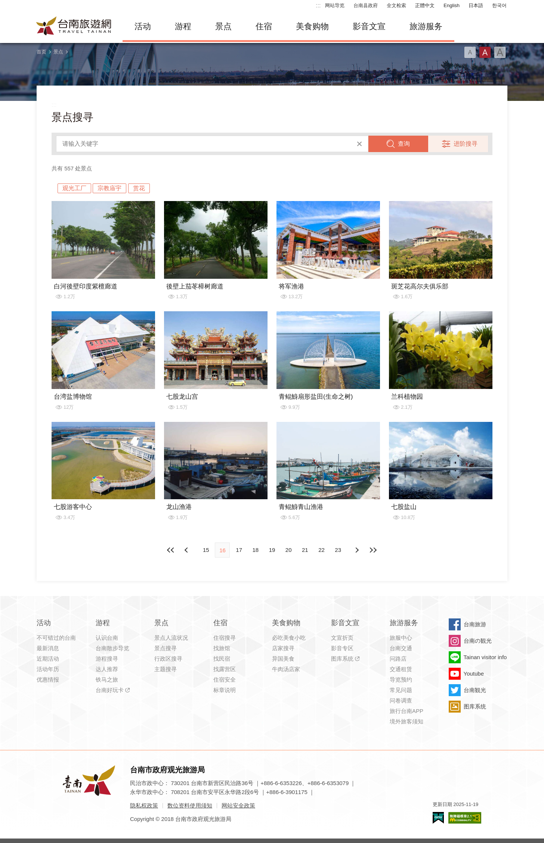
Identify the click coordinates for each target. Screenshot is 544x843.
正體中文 (425, 5)
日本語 (476, 5)
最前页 (170, 550)
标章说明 (224, 690)
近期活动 (48, 658)
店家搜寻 (283, 648)
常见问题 (401, 690)
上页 (356, 550)
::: (318, 5)
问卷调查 (401, 700)
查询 (404, 143)
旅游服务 (425, 26)
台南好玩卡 (110, 690)
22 (321, 550)
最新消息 (48, 648)
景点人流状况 (171, 637)
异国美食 (283, 658)
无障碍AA (464, 818)
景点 (223, 26)
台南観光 (475, 690)
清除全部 (359, 144)
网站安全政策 (238, 805)
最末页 (373, 550)
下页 (187, 550)
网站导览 (334, 5)
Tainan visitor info (485, 657)
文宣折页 (342, 637)
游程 (183, 26)
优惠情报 (48, 679)
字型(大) (500, 52)
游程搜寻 (107, 658)
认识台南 (107, 637)
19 (272, 550)
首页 (41, 52)
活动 (143, 26)
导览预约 (401, 679)
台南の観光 (478, 640)
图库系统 (342, 658)
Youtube (474, 673)
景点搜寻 (165, 648)
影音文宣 (369, 26)
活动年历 (48, 669)
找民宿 (221, 658)
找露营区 (224, 669)
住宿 (264, 26)
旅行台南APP (406, 711)
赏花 (139, 188)
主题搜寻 (165, 669)
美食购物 (312, 26)
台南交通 (401, 648)
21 (305, 550)
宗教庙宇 (109, 188)
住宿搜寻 (224, 637)
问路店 (398, 658)
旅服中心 (401, 637)
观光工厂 (74, 188)
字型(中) (485, 52)
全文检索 (396, 5)
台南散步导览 (112, 648)
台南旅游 (475, 624)
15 (206, 550)
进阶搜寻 (465, 143)
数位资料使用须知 (189, 805)
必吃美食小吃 (289, 637)
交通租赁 (401, 669)
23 (338, 550)
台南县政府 (365, 5)
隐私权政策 (144, 805)
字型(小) (470, 52)
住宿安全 (224, 679)
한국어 (499, 5)
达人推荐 (107, 669)
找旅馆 (221, 648)
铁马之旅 (107, 679)
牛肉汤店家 (286, 669)
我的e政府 (438, 818)
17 (239, 550)
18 (255, 550)
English (451, 5)
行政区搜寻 (168, 658)
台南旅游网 (74, 26)
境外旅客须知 (406, 721)
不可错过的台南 (56, 637)
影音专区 (342, 648)
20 (288, 550)
